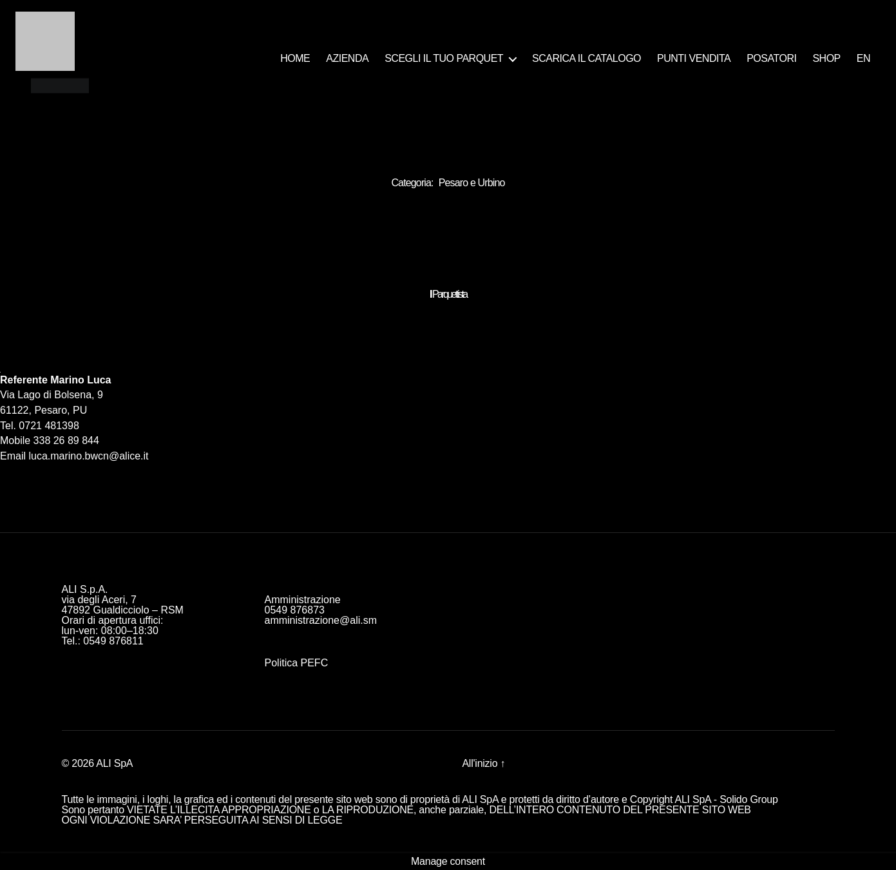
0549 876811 (113, 640)
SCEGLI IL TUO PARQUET (444, 58)
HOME (295, 58)
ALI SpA (114, 763)
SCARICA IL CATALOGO (586, 58)
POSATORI (771, 58)
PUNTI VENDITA (693, 58)
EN (863, 58)
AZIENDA (347, 58)
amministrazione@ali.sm (321, 620)
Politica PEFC (297, 662)
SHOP (826, 58)
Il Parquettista (448, 294)
